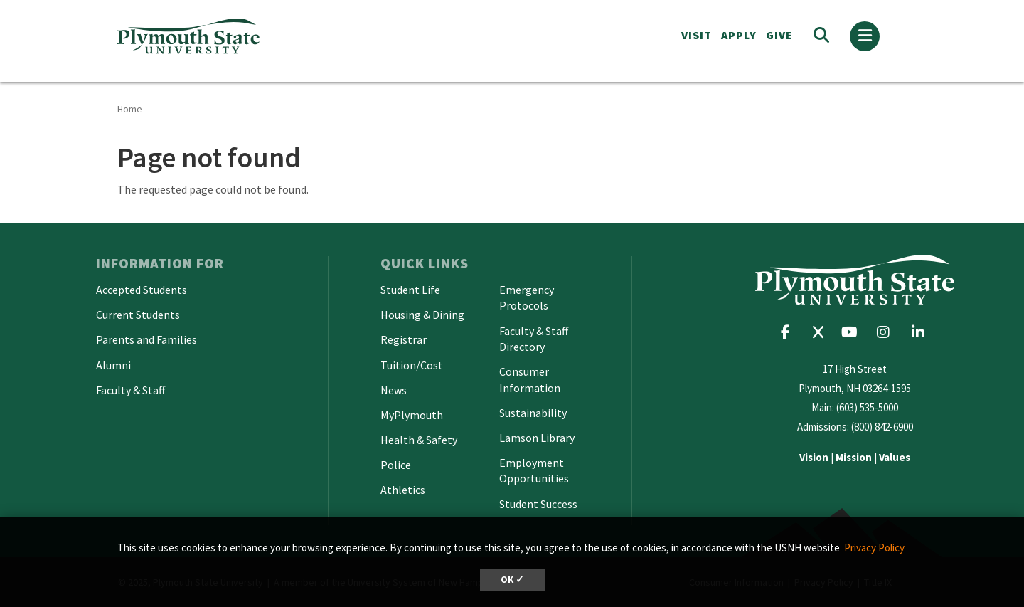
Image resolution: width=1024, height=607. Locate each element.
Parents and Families (146, 339)
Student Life (410, 290)
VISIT (696, 35)
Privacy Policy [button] (874, 547)
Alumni (113, 365)
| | (854, 457)
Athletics (402, 489)
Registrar (403, 339)
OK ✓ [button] (512, 580)
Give (779, 35)
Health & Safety (418, 440)
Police (395, 465)
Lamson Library (537, 438)
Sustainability (533, 413)
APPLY (739, 35)
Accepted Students (141, 290)
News (393, 390)
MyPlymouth (411, 415)
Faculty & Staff (130, 390)
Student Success (538, 504)
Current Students (138, 314)
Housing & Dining (422, 314)
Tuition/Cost (411, 365)
